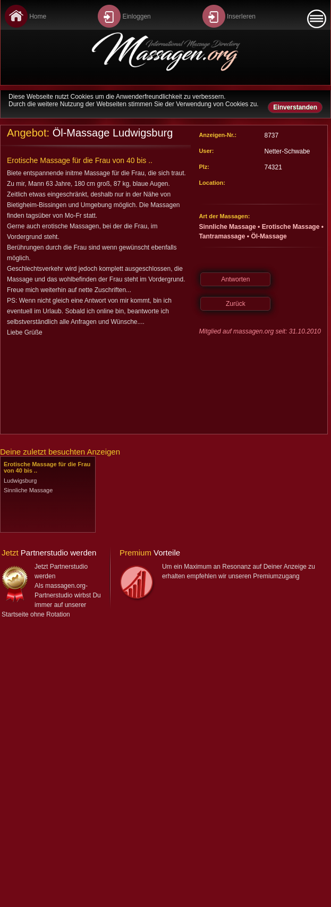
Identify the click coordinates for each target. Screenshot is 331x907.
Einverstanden (295, 107)
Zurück (235, 303)
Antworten (235, 279)
